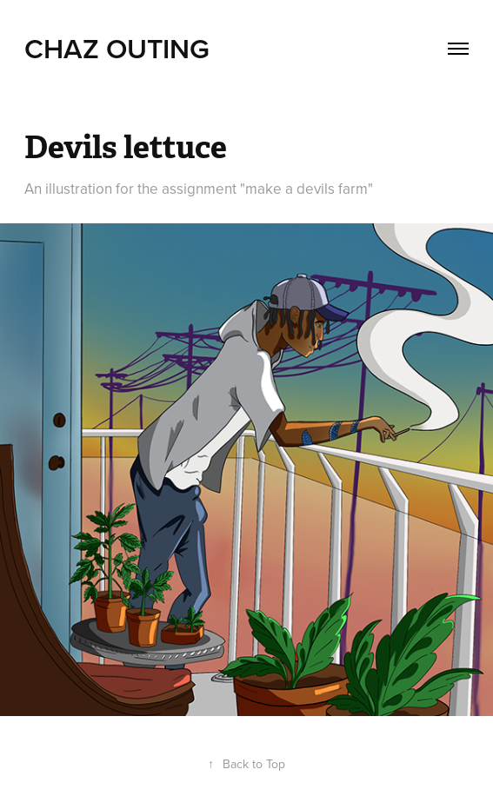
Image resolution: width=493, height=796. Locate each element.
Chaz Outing (117, 48)
